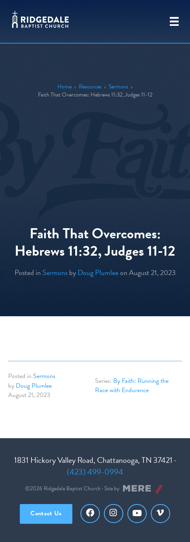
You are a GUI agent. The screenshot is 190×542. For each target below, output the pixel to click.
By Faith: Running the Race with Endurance (132, 385)
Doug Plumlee (98, 272)
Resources (90, 86)
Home (64, 86)
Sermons (118, 86)
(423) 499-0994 (95, 472)
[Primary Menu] (174, 21)
